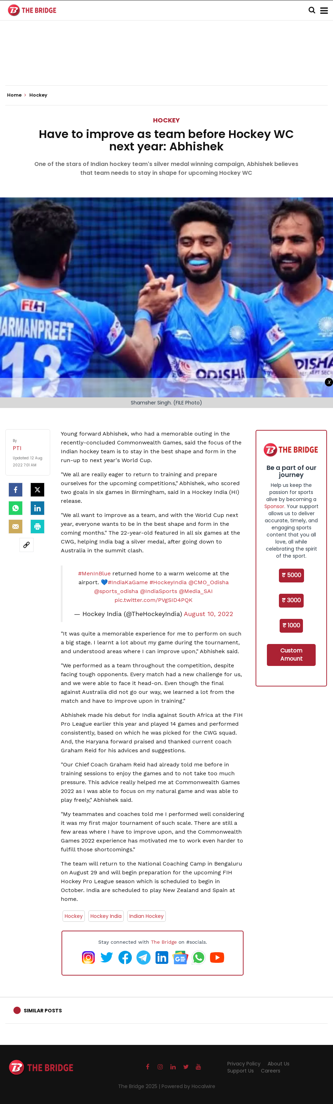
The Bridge (164, 942)
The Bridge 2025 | (140, 1086)
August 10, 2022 (208, 613)
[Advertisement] (166, 63)
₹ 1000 (291, 625)
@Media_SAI (196, 591)
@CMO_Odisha (208, 582)
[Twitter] (37, 490)
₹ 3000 (291, 600)
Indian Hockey (146, 916)
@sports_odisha (116, 591)
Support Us (240, 1070)
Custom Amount (291, 654)
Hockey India (106, 916)
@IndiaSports (158, 591)
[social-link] (26, 545)
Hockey (166, 120)
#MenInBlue (94, 573)
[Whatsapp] (15, 508)
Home (16, 95)
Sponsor (274, 506)
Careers (270, 1070)
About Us (279, 1063)
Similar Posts (43, 1010)
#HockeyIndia (168, 582)
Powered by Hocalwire (188, 1086)
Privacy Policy (244, 1063)
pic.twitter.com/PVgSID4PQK (154, 600)
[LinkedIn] (37, 508)
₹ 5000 (291, 575)
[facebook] (15, 490)
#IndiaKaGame (128, 582)
